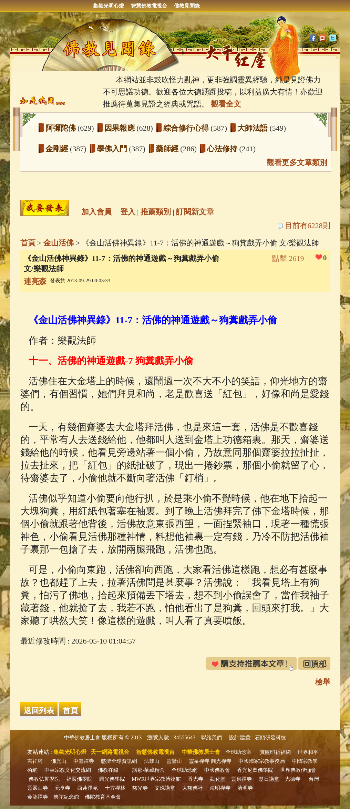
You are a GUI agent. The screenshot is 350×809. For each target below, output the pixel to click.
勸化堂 (218, 779)
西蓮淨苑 (87, 788)
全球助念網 (184, 770)
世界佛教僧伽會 (298, 770)
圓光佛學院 (112, 779)
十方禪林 (115, 788)
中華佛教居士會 (82, 737)
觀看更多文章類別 (297, 162)
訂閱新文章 (195, 212)
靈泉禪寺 (199, 761)
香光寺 (195, 779)
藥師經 (168, 148)
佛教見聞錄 (187, 6)
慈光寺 (140, 788)
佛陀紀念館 (66, 797)
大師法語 (253, 128)
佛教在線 (108, 770)
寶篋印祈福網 (275, 752)
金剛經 (57, 148)
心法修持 (223, 148)
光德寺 (292, 779)
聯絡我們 (211, 737)
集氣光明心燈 (108, 6)
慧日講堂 (269, 779)
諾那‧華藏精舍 (148, 770)
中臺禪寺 (83, 761)
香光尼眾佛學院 (255, 770)
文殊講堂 (165, 788)
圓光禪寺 (221, 761)
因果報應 (120, 128)
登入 (127, 212)
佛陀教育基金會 (103, 797)
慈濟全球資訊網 (119, 761)
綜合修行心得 (187, 128)
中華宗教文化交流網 (67, 770)
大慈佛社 (192, 788)
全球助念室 (238, 752)
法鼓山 (151, 761)
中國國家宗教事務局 (261, 761)
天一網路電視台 (110, 752)
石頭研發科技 (270, 737)
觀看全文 (226, 104)
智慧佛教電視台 (149, 6)
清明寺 (245, 788)
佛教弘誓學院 (44, 779)
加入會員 (96, 212)
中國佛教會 (217, 770)
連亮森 (35, 281)
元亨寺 (62, 788)
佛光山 (58, 761)
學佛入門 (113, 148)
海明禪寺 (220, 788)
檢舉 (322, 682)
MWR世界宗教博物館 (156, 779)
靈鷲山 (174, 761)
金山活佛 (58, 243)
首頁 (27, 243)
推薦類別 (156, 212)
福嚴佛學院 (79, 779)
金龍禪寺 (37, 797)
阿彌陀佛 (61, 128)
